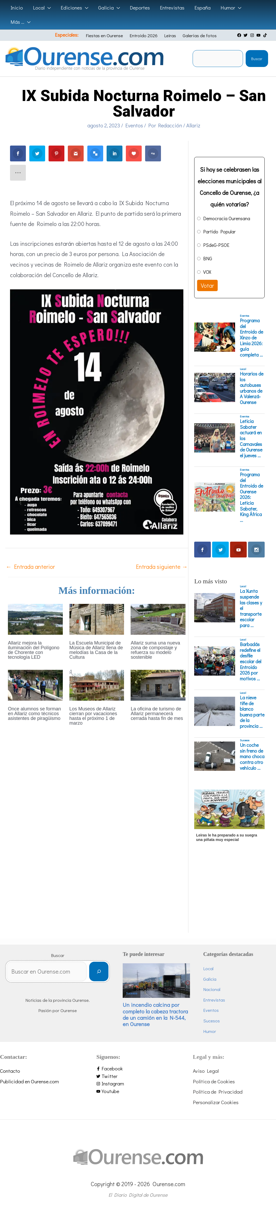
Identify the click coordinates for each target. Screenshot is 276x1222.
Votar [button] (207, 285)
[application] (48, 8)
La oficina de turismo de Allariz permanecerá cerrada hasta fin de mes (157, 713)
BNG (207, 258)
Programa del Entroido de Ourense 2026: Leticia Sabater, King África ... (251, 497)
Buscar (256, 58)
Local (243, 369)
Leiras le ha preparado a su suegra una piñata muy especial (226, 837)
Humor (209, 1031)
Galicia (209, 979)
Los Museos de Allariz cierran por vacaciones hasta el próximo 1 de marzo (93, 716)
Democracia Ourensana (226, 218)
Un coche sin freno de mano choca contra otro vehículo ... (252, 756)
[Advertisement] (228, 900)
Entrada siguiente (162, 566)
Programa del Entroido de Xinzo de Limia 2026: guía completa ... (251, 338)
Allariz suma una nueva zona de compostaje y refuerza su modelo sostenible (155, 650)
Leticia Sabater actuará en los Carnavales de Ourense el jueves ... (251, 438)
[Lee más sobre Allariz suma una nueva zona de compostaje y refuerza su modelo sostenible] (158, 618)
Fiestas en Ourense (104, 35)
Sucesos (244, 740)
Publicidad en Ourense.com (29, 1081)
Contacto (10, 1070)
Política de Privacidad (217, 1091)
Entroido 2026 (144, 35)
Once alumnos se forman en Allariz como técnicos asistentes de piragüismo (34, 713)
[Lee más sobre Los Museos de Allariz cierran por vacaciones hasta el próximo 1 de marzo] (96, 684)
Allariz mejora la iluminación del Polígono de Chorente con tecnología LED (33, 650)
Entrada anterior (30, 566)
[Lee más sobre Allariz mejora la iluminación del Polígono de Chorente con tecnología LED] (35, 618)
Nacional (211, 989)
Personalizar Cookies (216, 1102)
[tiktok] (265, 35)
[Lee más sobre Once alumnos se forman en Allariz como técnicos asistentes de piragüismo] (35, 684)
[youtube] (259, 35)
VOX (207, 272)
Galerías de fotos (200, 35)
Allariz (193, 125)
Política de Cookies (214, 1081)
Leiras (170, 35)
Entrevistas (214, 1000)
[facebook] (239, 35)
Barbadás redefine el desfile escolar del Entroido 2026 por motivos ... (250, 661)
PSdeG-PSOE (216, 245)
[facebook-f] (137, 1069)
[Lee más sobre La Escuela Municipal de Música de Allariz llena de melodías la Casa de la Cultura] (96, 618)
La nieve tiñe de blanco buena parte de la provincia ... (252, 712)
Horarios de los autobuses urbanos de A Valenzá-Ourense (251, 388)
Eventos (134, 125)
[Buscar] (98, 972)
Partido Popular (219, 231)
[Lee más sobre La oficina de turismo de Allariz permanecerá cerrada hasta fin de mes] (158, 684)
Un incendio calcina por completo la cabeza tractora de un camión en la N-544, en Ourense (155, 1014)
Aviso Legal (206, 1070)
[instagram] (252, 35)
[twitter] (246, 35)
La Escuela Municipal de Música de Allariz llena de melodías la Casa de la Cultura (96, 650)
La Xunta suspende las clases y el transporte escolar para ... (251, 608)
